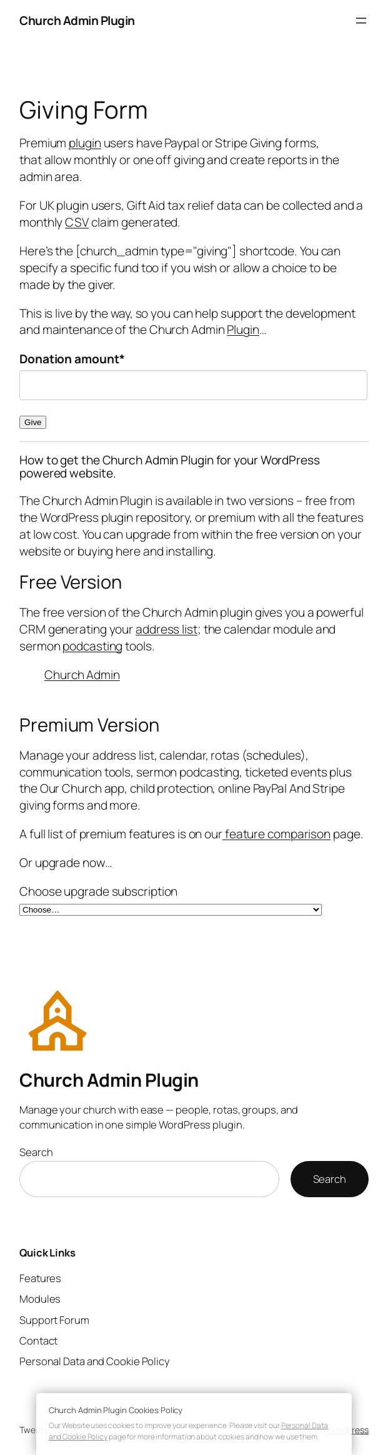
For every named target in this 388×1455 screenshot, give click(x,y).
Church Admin (82, 675)
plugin (85, 143)
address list (166, 629)
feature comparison (276, 834)
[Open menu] (361, 20)
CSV (77, 222)
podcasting (92, 646)
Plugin (243, 329)
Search (35, 1152)
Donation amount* (71, 359)
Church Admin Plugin (77, 20)
